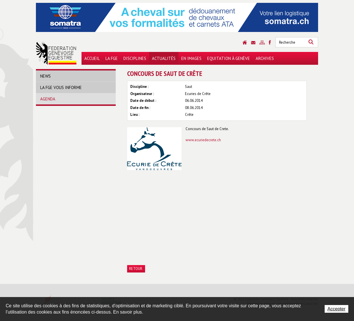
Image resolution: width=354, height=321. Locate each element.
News (45, 76)
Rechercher (311, 42)
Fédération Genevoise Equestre (56, 53)
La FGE (111, 58)
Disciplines (134, 58)
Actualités (164, 58)
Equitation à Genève (228, 58)
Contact (253, 42)
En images (191, 58)
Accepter (336, 308)
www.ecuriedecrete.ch (203, 140)
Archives (265, 58)
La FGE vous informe (61, 87)
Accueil (92, 58)
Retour (135, 268)
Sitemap (262, 43)
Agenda (47, 99)
